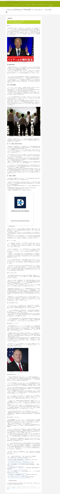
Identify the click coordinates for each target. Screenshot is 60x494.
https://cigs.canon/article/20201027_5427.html (17, 473)
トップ (11, 4)
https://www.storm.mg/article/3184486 (16, 466)
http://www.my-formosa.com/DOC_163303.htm (17, 460)
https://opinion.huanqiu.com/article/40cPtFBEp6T (18, 458)
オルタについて (16, 4)
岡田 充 (8, 25)
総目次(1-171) (51, 4)
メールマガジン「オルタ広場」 (12, 2)
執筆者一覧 (28, 4)
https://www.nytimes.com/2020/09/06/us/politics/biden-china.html (21, 463)
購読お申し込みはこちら (43, 4)
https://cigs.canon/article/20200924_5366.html (17, 475)
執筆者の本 (33, 4)
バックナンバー (22, 4)
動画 (37, 4)
